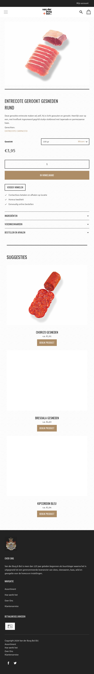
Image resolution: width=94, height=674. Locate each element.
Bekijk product (46, 342)
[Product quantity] (47, 164)
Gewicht (9, 141)
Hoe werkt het (11, 595)
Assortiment (10, 589)
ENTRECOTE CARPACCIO (16, 131)
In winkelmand (47, 175)
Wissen (81, 141)
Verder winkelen (15, 187)
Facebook (8, 663)
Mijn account (82, 3)
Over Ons (9, 600)
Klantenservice (11, 606)
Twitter (15, 663)
